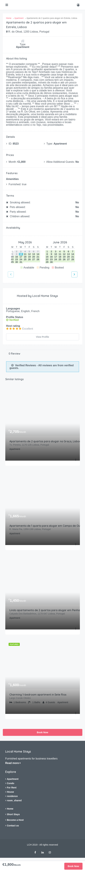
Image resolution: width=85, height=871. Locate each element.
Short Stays (13, 813)
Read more (13, 762)
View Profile (42, 337)
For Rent (12, 786)
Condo (10, 782)
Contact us (13, 824)
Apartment (13, 778)
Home (10, 807)
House (10, 791)
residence (12, 795)
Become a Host (15, 819)
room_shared (14, 799)
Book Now (42, 731)
